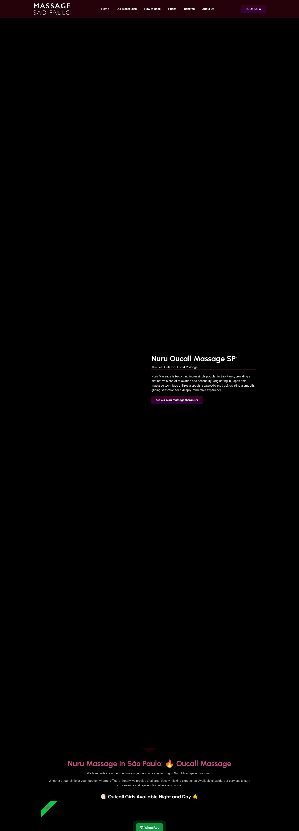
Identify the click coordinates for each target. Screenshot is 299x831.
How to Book (152, 9)
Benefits (189, 9)
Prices (172, 9)
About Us (208, 9)
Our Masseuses (127, 9)
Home (105, 9)
